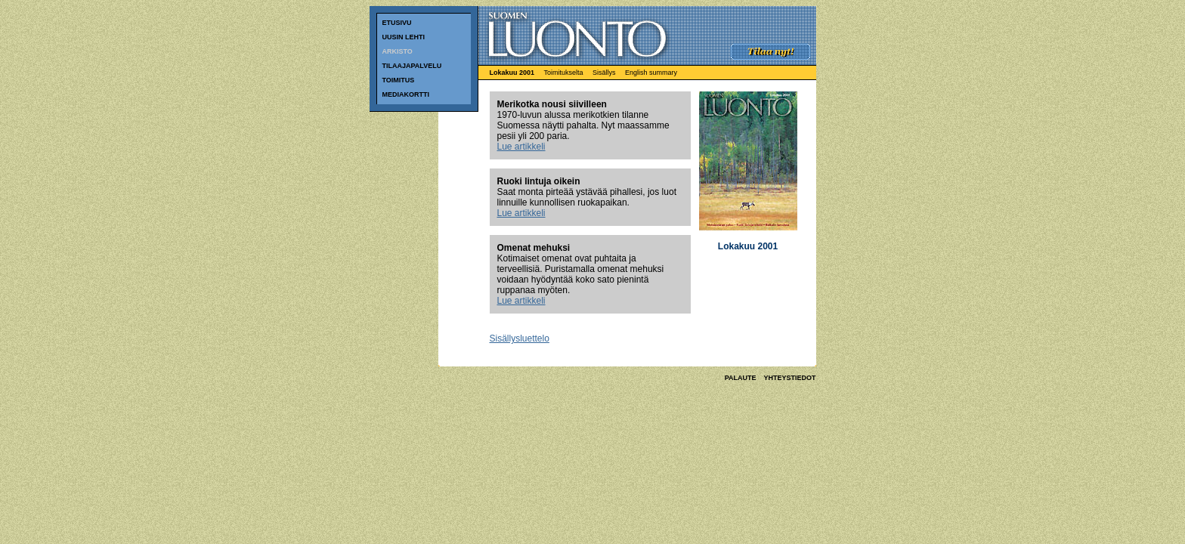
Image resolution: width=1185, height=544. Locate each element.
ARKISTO (423, 55)
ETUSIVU (397, 22)
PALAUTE (740, 378)
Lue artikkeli (521, 146)
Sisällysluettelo (519, 338)
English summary (651, 72)
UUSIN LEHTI (403, 37)
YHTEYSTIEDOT (789, 378)
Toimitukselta (563, 72)
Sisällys (604, 72)
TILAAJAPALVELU (412, 66)
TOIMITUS (398, 80)
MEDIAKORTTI (406, 94)
